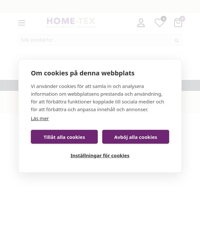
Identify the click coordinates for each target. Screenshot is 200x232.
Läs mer (40, 118)
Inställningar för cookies (99, 155)
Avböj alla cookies (135, 137)
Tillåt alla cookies (64, 137)
